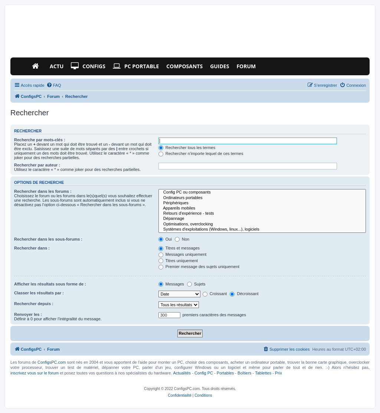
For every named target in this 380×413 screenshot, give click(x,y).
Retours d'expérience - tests (262, 213)
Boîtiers (244, 373)
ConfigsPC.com (51, 362)
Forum (246, 66)
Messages (171, 284)
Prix (278, 373)
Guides (219, 66)
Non (182, 239)
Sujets (196, 284)
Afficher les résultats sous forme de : (50, 284)
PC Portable (136, 66)
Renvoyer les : (28, 314)
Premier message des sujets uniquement (198, 266)
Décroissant (244, 293)
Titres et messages (179, 248)
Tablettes (263, 373)
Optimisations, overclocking (262, 224)
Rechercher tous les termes (187, 147)
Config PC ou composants (262, 192)
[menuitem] (53, 85)
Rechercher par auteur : (37, 165)
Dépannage (262, 218)
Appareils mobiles (262, 208)
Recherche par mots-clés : (39, 140)
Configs (88, 66)
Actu (56, 66)
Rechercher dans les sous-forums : (48, 239)
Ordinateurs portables (262, 198)
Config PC (203, 373)
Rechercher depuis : (33, 303)
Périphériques (262, 203)
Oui (165, 239)
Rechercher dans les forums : (43, 191)
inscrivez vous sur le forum (34, 373)
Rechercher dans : (32, 248)
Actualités (182, 373)
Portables (225, 373)
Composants (184, 66)
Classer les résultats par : (39, 293)
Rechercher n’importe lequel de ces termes (200, 153)
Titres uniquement (178, 260)
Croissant (215, 293)
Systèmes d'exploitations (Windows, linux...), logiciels (262, 229)
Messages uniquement (182, 254)
